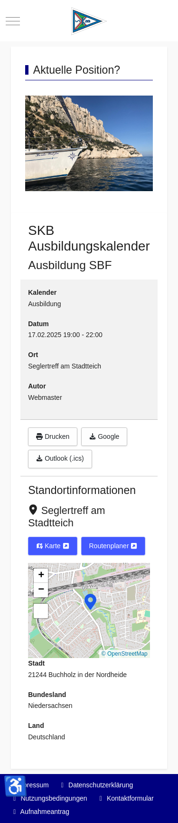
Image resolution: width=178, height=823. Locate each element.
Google (104, 436)
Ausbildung (44, 304)
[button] (90, 601)
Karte (52, 546)
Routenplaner (113, 546)
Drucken (52, 436)
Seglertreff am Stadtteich (66, 517)
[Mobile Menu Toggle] (13, 21)
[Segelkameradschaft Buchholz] (89, 21)
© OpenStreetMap (125, 653)
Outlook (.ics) (60, 458)
